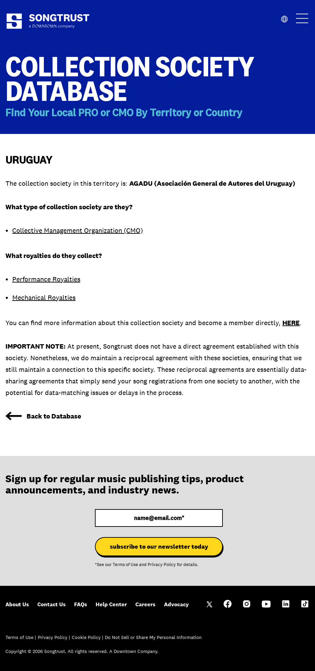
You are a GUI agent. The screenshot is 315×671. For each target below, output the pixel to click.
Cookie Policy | (88, 637)
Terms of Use (125, 564)
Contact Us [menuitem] (51, 604)
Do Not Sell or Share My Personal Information (153, 637)
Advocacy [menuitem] (176, 604)
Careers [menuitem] (145, 604)
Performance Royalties (46, 279)
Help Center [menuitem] (111, 604)
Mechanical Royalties (44, 297)
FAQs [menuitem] (80, 604)
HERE (291, 323)
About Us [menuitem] (17, 604)
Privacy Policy (162, 564)
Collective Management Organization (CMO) (77, 230)
